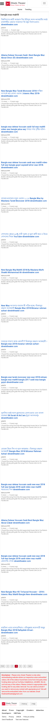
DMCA (18, 717)
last (30, 666)
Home (20, 9)
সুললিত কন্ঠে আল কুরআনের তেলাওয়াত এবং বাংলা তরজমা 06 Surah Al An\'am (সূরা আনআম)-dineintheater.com (22, 415)
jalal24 (3, 28)
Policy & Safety (28, 717)
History (24, 704)
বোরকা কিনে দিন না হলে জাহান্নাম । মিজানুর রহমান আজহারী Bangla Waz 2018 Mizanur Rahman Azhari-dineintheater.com (21, 451)
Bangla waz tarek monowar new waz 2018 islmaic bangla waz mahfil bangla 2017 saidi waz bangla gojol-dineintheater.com (24, 379)
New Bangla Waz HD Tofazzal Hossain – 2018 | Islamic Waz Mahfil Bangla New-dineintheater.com (24, 593)
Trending (28, 9)
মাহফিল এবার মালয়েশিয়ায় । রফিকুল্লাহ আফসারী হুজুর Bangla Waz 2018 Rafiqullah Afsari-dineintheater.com (23, 630)
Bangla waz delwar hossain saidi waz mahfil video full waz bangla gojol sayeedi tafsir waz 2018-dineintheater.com (24, 165)
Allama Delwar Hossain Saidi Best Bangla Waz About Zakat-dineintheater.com (22, 521)
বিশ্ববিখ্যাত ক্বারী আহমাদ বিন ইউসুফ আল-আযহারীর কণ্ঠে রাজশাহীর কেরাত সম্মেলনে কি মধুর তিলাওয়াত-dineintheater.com (24, 22)
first (2, 666)
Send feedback (7, 719)
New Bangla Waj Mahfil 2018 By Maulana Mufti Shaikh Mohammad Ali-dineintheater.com (22, 271)
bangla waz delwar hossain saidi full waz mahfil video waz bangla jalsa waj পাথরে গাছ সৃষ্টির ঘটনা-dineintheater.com (23, 129)
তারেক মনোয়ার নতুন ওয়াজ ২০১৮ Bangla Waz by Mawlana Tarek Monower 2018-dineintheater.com (24, 199)
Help (33, 704)
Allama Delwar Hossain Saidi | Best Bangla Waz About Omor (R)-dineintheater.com (23, 56)
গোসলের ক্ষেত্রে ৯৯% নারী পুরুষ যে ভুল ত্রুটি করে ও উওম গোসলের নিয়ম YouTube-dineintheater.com (24, 235)
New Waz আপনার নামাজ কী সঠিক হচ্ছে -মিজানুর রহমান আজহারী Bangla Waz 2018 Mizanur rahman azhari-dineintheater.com (23, 308)
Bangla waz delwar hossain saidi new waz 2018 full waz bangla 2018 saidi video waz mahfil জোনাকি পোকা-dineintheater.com (23, 558)
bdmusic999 (5, 61)
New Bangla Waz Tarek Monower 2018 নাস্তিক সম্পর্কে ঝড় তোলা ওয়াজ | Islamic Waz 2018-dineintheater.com (21, 93)
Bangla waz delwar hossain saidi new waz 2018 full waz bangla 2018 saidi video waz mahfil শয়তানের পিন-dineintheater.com (23, 487)
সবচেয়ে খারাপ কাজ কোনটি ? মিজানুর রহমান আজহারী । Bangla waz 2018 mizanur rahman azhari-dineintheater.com (24, 344)
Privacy (11, 717)
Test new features (22, 719)
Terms (4, 717)
